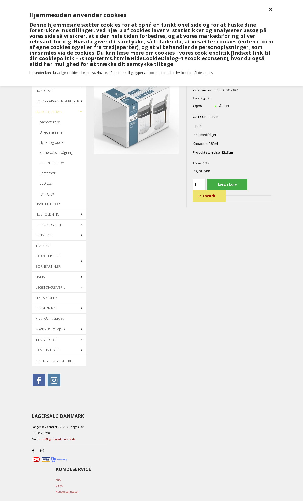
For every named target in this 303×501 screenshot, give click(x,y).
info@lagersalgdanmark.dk (57, 439)
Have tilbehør (48, 203)
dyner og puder (52, 142)
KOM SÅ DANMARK (50, 318)
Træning (43, 245)
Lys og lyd (47, 193)
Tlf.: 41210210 (41, 433)
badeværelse (50, 122)
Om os (59, 485)
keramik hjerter (51, 162)
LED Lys (45, 183)
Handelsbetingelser (67, 491)
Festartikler (46, 297)
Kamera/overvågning (56, 152)
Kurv (58, 480)
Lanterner (47, 173)
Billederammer (51, 132)
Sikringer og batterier (55, 360)
